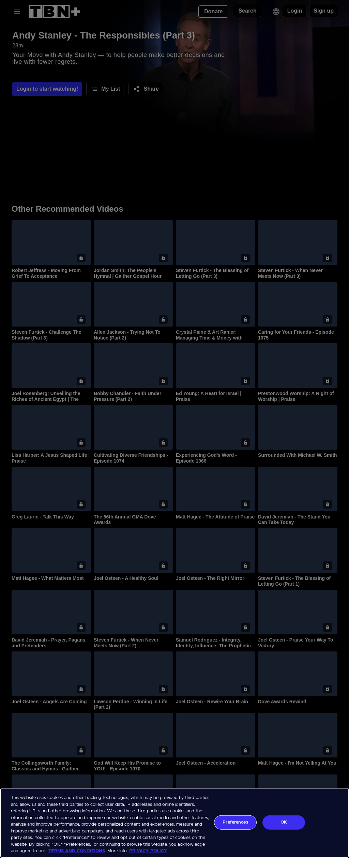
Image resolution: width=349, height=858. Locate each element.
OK (283, 822)
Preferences (235, 822)
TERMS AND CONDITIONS (76, 851)
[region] (174, 823)
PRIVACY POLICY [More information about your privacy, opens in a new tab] (148, 851)
